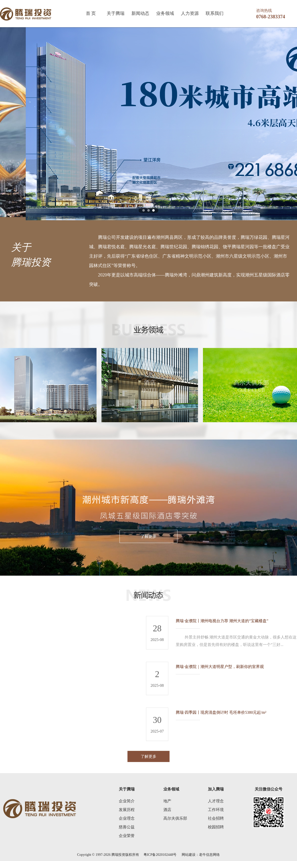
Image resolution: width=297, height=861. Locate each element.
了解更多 (148, 756)
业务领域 (165, 13)
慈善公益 (127, 827)
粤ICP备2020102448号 (160, 855)
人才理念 (216, 801)
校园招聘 (216, 827)
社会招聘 (216, 818)
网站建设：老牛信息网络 (201, 855)
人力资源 (190, 13)
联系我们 (214, 13)
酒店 (167, 810)
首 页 (91, 13)
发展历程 (127, 810)
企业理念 (127, 818)
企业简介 (127, 801)
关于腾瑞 (115, 13)
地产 (167, 801)
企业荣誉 (127, 836)
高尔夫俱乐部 (175, 818)
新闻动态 (140, 13)
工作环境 (216, 810)
